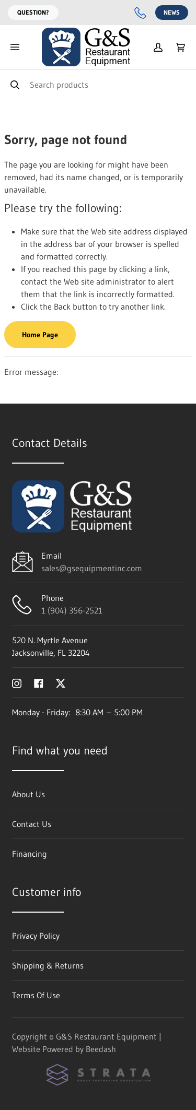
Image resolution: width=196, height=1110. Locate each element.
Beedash (101, 1049)
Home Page (40, 334)
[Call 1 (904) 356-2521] (140, 12)
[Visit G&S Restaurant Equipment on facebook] (38, 682)
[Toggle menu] (14, 47)
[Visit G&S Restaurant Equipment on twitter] (60, 682)
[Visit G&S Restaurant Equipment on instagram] (16, 682)
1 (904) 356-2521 (71, 610)
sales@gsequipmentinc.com (91, 568)
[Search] (98, 84)
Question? (33, 12)
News (172, 12)
